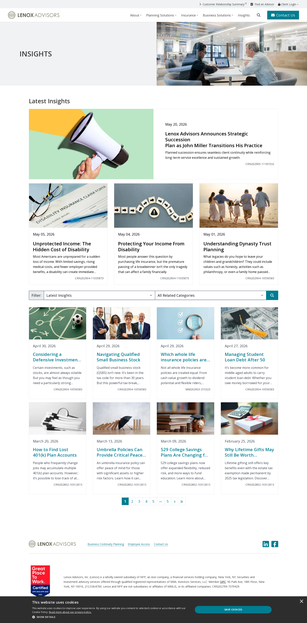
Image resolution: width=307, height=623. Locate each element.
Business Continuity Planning (106, 544)
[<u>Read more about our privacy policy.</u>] (70, 612)
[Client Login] (287, 4)
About (134, 15)
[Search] (272, 295)
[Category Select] (210, 295)
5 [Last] (168, 501)
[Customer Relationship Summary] (223, 4)
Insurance (188, 15)
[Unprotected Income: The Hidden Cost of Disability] (68, 234)
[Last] (182, 501)
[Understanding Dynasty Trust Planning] (238, 234)
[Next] (174, 501)
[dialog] (153, 609)
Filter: (36, 295)
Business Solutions (217, 15)
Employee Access (139, 544)
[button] (110, 617)
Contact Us (283, 15)
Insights (244, 15)
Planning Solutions (160, 15)
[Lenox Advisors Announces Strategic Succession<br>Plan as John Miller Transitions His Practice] (153, 144)
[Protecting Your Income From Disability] (153, 234)
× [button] (301, 601)
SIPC (223, 582)
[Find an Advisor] (262, 4)
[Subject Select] (99, 295)
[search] (258, 15)
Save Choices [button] (233, 609)
